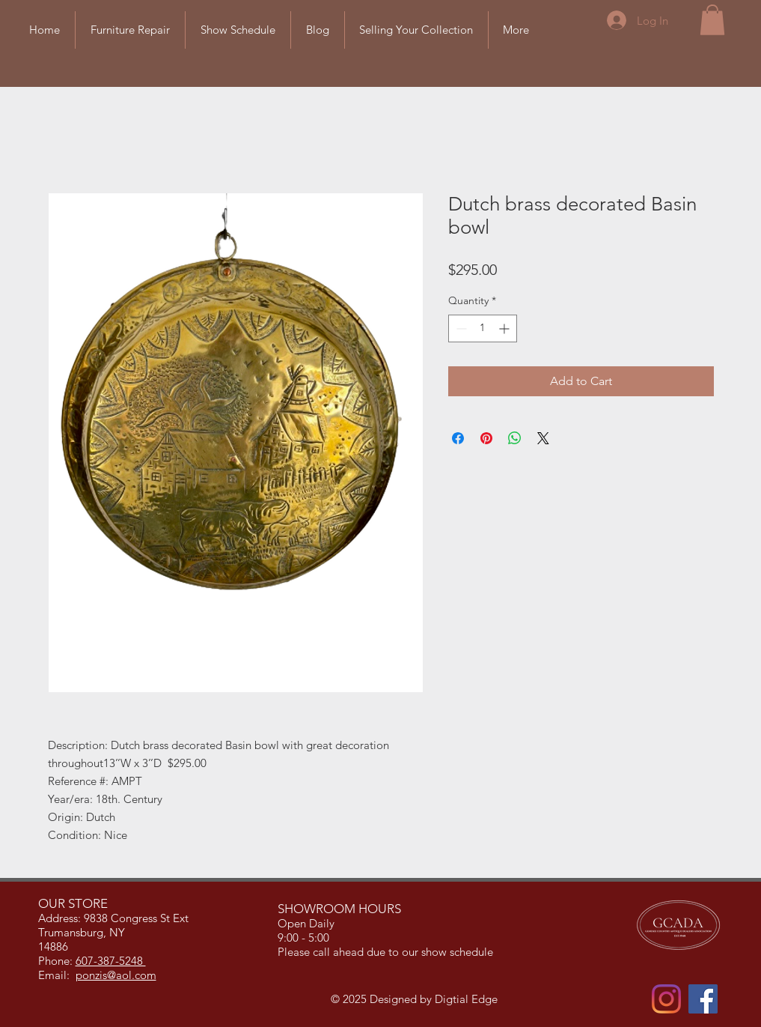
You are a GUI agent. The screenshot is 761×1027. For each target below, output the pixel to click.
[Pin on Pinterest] (486, 438)
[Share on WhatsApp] (515, 438)
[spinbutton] (482, 328)
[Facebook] (703, 999)
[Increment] (505, 328)
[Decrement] (459, 328)
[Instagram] (666, 999)
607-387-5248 (111, 961)
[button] (712, 19)
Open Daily (307, 923)
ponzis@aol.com (116, 975)
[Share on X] (543, 438)
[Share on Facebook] (458, 438)
